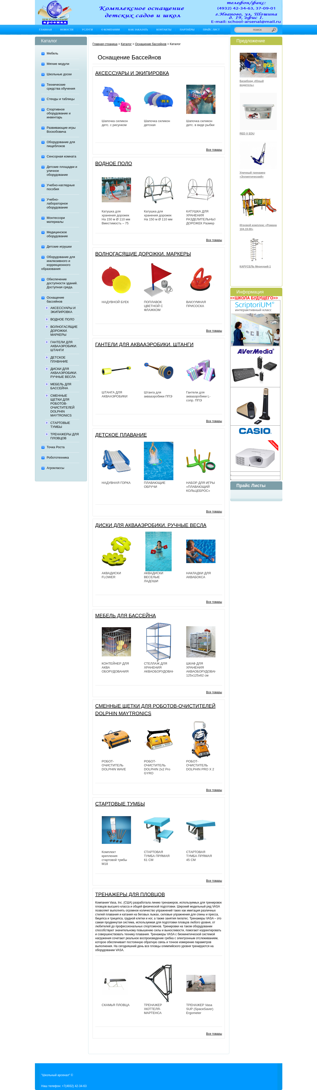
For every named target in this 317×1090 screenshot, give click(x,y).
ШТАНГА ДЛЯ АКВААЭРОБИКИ (115, 394)
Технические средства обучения (61, 86)
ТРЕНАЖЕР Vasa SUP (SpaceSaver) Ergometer (199, 1009)
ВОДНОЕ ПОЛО (63, 319)
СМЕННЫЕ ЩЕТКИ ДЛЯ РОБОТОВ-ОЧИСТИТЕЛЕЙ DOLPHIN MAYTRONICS (63, 405)
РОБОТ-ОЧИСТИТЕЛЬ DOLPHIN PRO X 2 (200, 765)
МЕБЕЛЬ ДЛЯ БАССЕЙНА (61, 386)
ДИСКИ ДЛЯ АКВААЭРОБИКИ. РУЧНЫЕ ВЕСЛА (64, 373)
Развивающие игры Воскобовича (61, 129)
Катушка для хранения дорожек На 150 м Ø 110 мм (158, 215)
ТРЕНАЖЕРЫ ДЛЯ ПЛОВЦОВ (65, 436)
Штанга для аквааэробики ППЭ (158, 394)
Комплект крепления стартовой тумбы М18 (114, 858)
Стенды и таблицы (61, 99)
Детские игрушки (59, 246)
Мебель (52, 53)
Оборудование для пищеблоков (61, 144)
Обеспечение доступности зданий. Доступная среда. (62, 283)
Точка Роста (56, 447)
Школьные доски (59, 74)
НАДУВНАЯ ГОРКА (116, 483)
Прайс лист (211, 29)
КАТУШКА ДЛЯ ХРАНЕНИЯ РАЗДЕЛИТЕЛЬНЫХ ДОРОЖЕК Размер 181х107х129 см (201, 219)
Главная (45, 29)
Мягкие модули (58, 64)
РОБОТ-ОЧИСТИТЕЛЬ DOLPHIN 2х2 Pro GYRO (157, 767)
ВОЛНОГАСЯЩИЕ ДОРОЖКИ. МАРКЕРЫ (64, 331)
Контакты (163, 29)
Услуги (87, 29)
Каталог (126, 44)
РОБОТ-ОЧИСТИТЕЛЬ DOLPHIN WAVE (114, 765)
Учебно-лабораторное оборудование (57, 203)
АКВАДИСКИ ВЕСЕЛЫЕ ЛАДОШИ (153, 577)
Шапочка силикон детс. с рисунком (115, 123)
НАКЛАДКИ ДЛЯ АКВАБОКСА (198, 575)
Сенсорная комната (61, 156)
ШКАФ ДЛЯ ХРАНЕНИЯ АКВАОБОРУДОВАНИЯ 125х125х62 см (203, 669)
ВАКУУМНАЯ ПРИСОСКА (196, 304)
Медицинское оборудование (57, 234)
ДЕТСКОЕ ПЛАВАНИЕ (59, 359)
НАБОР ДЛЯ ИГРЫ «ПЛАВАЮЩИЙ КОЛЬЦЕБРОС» (200, 487)
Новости (66, 29)
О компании (110, 29)
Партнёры (187, 29)
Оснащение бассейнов (55, 299)
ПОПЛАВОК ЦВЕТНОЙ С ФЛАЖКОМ (153, 306)
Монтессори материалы (56, 220)
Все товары (214, 150)
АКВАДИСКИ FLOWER (111, 575)
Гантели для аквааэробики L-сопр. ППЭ (198, 396)
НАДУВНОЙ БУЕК (115, 302)
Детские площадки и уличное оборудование (62, 171)
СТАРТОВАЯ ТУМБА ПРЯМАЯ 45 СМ (199, 856)
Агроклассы (55, 468)
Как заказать (138, 29)
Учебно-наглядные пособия (61, 187)
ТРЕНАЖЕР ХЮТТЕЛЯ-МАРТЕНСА (153, 1009)
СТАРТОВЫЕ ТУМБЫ (60, 425)
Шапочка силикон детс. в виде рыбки (200, 123)
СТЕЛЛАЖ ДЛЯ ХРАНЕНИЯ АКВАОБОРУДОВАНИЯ (161, 667)
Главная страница (105, 44)
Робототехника (58, 457)
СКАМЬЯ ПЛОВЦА (116, 1005)
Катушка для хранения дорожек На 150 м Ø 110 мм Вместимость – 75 (116, 217)
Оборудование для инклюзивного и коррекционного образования (58, 263)
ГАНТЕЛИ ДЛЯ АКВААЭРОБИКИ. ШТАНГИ (64, 346)
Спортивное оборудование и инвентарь (59, 113)
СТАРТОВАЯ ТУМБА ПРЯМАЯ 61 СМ (157, 856)
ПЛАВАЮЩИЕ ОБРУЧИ (154, 485)
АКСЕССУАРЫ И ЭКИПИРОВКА (63, 310)
